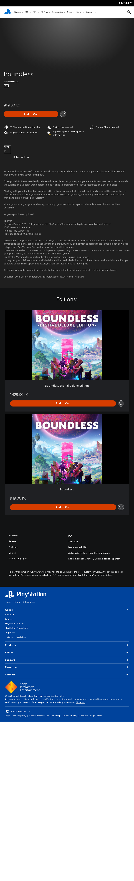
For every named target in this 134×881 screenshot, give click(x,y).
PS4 (34, 12)
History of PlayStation (15, 636)
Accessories (57, 12)
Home (8, 601)
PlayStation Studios (14, 623)
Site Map (56, 715)
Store (79, 12)
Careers (8, 618)
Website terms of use (39, 715)
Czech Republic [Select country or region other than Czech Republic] (18, 711)
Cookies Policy (70, 715)
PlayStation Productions (16, 627)
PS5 (26, 12)
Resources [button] (67, 667)
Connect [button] (67, 674)
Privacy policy (19, 715)
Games (17, 12)
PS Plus (44, 12)
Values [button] (67, 652)
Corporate (10, 632)
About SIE (9, 614)
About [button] (67, 610)
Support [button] (67, 660)
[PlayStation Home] (7, 12)
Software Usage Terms (90, 715)
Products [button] (67, 645)
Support (89, 12)
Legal (7, 715)
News (69, 12)
